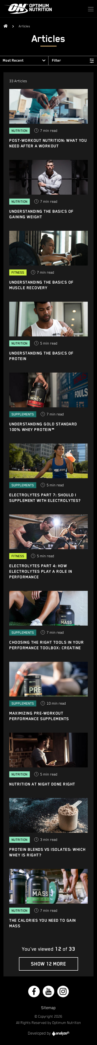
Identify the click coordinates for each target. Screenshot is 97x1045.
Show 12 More (48, 964)
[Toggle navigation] (89, 9)
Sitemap (48, 1007)
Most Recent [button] (13, 60)
